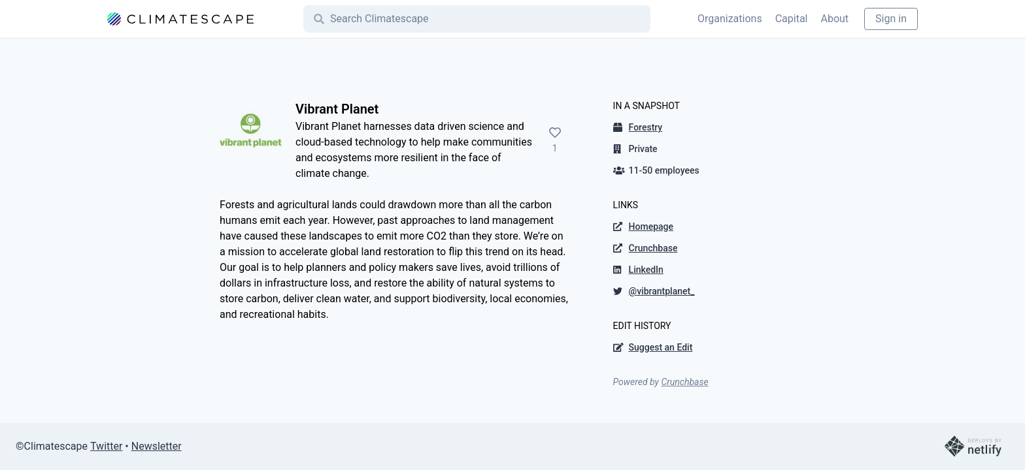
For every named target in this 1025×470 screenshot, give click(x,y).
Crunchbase (684, 382)
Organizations (729, 18)
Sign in (891, 18)
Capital (791, 18)
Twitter (106, 446)
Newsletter (156, 446)
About (834, 18)
